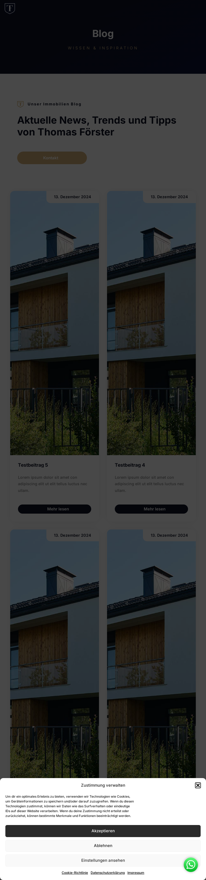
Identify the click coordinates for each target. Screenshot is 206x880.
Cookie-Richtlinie (75, 873)
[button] (198, 785)
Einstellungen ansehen (103, 860)
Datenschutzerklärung (108, 873)
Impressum (135, 873)
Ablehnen (103, 845)
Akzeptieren (103, 830)
